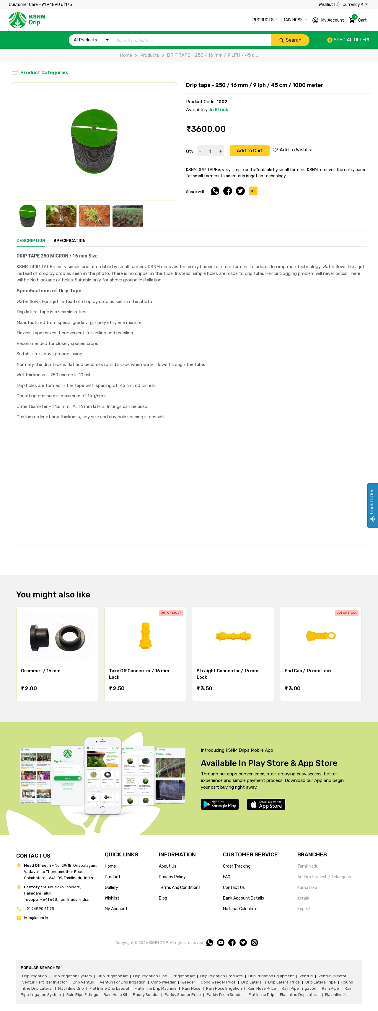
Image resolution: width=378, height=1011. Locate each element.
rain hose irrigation (224, 988)
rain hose (191, 988)
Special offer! (348, 40)
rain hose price (261, 988)
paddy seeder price (182, 994)
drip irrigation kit (112, 976)
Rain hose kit (115, 994)
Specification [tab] (69, 240)
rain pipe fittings (82, 994)
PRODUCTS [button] (263, 19)
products (114, 876)
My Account (328, 20)
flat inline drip (71, 988)
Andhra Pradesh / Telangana (324, 876)
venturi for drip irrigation (123, 982)
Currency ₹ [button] (353, 4)
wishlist (112, 898)
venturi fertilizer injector (44, 982)
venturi (306, 976)
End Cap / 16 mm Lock (308, 670)
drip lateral (252, 982)
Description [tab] (31, 240)
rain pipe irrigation (299, 988)
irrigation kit (184, 976)
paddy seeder (146, 994)
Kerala (303, 898)
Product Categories (40, 73)
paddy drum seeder (224, 994)
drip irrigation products (221, 976)
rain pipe (330, 988)
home (110, 866)
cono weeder (163, 982)
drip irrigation (34, 976)
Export (303, 908)
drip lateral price (284, 982)
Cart (358, 19)
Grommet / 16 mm (41, 670)
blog (163, 898)
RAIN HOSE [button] (293, 19)
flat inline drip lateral (109, 988)
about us (167, 866)
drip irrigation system (72, 976)
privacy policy (172, 876)
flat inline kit (336, 994)
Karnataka (307, 887)
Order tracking (236, 866)
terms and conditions (180, 887)
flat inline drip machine (156, 988)
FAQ (226, 876)
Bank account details (243, 898)
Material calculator (241, 908)
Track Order (371, 506)
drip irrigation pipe (150, 976)
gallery (111, 887)
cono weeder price (218, 982)
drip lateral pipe (320, 982)
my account (116, 908)
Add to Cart (250, 150)
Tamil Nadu (307, 866)
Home (126, 55)
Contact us (234, 887)
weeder (188, 982)
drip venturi (83, 982)
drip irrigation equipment (271, 976)
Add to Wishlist (293, 150)
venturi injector (332, 976)
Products (145, 55)
